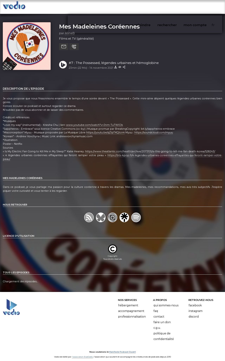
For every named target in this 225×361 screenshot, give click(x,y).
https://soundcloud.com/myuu (153, 129)
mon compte (200, 6)
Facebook (195, 302)
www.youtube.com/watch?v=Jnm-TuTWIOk (94, 121)
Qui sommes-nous (165, 302)
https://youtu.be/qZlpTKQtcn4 (105, 129)
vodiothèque (95, 6)
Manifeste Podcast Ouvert (122, 348)
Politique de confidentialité (163, 332)
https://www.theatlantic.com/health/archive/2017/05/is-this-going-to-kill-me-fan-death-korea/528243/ (150, 147)
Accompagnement (131, 307)
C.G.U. (157, 324)
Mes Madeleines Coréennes (99, 22)
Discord (194, 313)
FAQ (155, 307)
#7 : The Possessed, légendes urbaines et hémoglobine (114, 59)
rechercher (173, 6)
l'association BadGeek (82, 353)
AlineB (70, 29)
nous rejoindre (145, 6)
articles (119, 6)
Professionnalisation (132, 313)
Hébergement (128, 302)
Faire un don (162, 318)
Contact (158, 313)
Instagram (195, 307)
